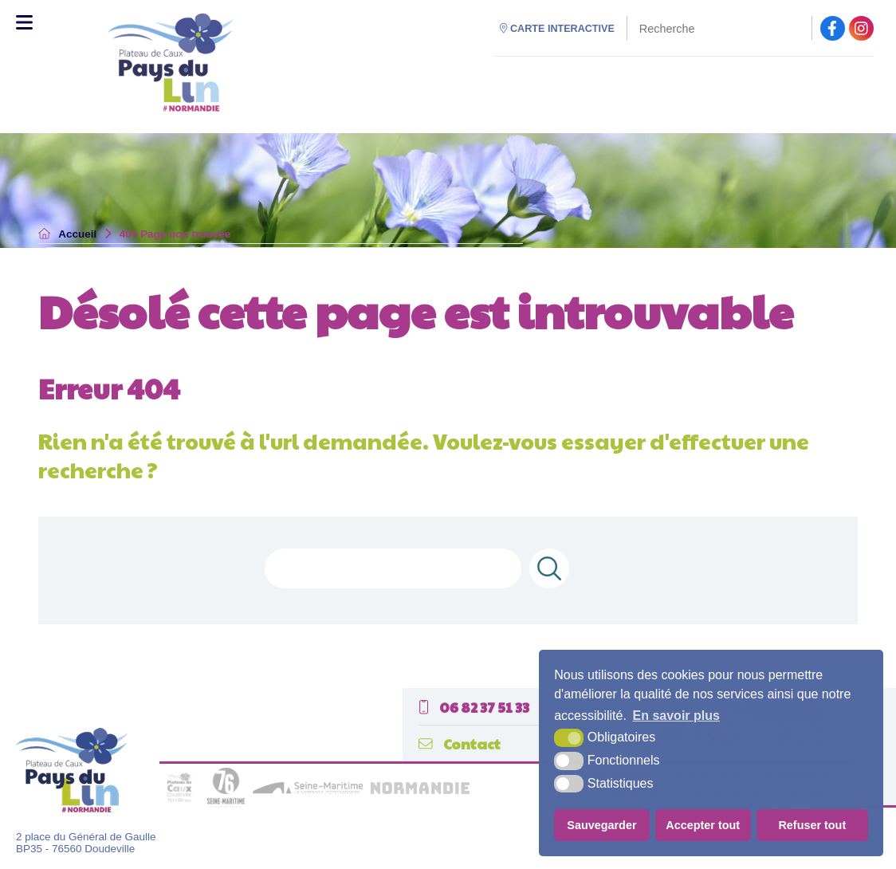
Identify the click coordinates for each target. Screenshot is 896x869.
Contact (460, 743)
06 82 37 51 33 (474, 707)
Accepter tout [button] (703, 825)
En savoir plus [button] (676, 715)
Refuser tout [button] (812, 825)
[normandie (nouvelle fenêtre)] (420, 790)
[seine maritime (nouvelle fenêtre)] (308, 790)
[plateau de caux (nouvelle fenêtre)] (179, 804)
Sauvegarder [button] (601, 825)
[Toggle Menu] (24, 22)
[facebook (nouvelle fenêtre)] (832, 28)
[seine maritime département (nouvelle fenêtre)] (226, 804)
